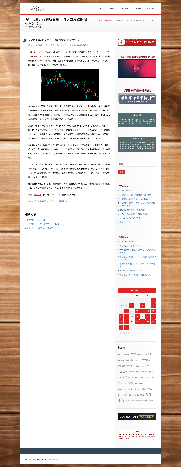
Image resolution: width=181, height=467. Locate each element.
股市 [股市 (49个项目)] (119, 395)
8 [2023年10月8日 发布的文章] (153, 306)
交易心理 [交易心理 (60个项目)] (129, 360)
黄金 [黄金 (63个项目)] (151, 400)
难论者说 (137, 8)
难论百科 (124, 8)
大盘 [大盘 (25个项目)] (151, 366)
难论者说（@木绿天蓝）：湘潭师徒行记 (135, 275)
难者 (52, 45)
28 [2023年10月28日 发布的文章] (148, 322)
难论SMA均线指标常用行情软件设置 (134, 214)
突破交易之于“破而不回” (36, 220)
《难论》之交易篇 (127, 195)
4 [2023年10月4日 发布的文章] (131, 306)
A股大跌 (75, 45)
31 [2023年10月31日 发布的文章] (126, 327)
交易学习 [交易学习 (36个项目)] (121, 360)
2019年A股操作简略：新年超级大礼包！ (135, 210)
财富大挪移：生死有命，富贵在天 (40, 228)
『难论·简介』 (125, 190)
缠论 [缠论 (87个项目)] (144, 389)
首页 (101, 8)
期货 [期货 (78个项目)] (146, 377)
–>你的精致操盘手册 (142, 195)
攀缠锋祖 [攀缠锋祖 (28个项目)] (134, 377)
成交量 (81, 45)
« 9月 (120, 333)
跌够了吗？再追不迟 (127, 242)
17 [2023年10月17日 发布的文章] (126, 316)
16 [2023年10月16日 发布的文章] (121, 316)
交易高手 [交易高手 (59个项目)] (130, 366)
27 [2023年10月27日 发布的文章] (142, 322)
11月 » (126, 333)
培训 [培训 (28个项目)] (142, 366)
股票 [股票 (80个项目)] (125, 395)
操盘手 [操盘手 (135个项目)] (126, 377)
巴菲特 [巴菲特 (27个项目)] (138, 372)
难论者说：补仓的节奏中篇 (130, 246)
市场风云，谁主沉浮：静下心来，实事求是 (43, 224)
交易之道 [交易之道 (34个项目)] (140, 354)
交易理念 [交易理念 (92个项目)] (146, 360)
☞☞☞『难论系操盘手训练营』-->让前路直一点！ (49, 201)
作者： (48, 45)
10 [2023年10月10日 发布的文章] (126, 311)
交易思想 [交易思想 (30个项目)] (137, 360)
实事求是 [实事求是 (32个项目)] (131, 372)
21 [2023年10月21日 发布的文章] (148, 316)
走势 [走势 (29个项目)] (130, 395)
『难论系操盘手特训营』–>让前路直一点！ (136, 199)
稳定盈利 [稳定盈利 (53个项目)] (142, 383)
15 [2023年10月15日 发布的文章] (153, 311)
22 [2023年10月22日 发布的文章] (153, 316)
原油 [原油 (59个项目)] (138, 366)
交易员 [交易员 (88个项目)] (148, 354)
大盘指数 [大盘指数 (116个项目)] (122, 371)
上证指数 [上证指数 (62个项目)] (125, 354)
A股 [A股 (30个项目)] (119, 354)
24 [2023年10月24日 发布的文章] (126, 322)
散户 (86, 45)
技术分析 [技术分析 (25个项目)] (150, 372)
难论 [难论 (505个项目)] (121, 400)
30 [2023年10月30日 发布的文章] (121, 327)
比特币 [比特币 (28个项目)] (125, 383)
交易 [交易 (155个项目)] (133, 354)
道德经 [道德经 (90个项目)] (140, 394)
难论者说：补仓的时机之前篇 (131, 271)
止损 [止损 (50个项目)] (152, 377)
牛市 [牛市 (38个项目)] (136, 383)
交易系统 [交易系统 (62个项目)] (121, 366)
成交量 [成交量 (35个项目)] (143, 372)
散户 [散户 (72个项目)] (141, 377)
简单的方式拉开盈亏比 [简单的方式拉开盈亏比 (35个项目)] (125, 389)
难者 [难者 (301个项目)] (149, 394)
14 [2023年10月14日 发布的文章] (148, 311)
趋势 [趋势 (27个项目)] (134, 395)
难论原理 (111, 8)
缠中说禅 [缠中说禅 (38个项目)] (137, 389)
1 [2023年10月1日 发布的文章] (153, 300)
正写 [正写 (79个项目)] (120, 383)
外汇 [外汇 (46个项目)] (147, 366)
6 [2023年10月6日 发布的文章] (142, 306)
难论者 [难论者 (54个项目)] (145, 401)
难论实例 (150, 8)
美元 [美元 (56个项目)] (150, 389)
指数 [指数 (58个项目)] (120, 377)
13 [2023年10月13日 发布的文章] (142, 311)
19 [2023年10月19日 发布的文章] (137, 316)
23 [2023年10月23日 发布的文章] (121, 322)
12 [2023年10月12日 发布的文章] (137, 311)
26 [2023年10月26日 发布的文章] (137, 322)
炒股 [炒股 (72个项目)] (131, 383)
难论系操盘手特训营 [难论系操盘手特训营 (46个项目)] (133, 401)
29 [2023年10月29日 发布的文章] (153, 322)
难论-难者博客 (54, 459)
